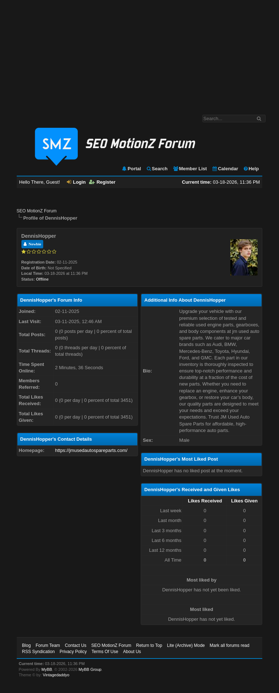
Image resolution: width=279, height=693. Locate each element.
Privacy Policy (73, 651)
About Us (132, 651)
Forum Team (48, 645)
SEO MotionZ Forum (37, 210)
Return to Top (149, 645)
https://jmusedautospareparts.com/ (91, 450)
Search (156, 168)
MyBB (46, 669)
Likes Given (244, 501)
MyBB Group (89, 669)
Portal (131, 168)
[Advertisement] (139, 54)
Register (102, 182)
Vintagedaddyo (56, 675)
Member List (190, 168)
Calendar (225, 168)
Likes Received (205, 501)
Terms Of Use (105, 651)
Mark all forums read (229, 645)
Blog (26, 645)
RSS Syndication (38, 651)
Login (76, 182)
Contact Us (75, 645)
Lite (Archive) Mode (186, 645)
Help (251, 168)
